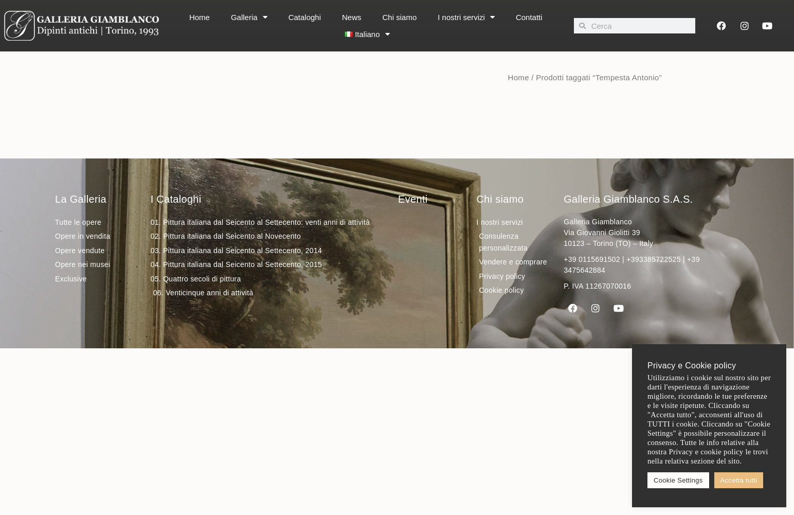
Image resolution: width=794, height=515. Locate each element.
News (352, 17)
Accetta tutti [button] (738, 480)
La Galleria (80, 199)
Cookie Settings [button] (678, 480)
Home (199, 17)
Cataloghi (304, 17)
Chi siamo (400, 17)
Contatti (529, 17)
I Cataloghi (176, 199)
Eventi (412, 199)
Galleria (249, 17)
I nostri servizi (466, 17)
